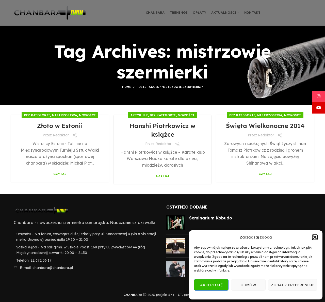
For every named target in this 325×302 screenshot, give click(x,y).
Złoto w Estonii (60, 126)
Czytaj (60, 174)
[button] (314, 237)
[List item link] (85, 260)
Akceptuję (211, 284)
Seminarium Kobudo (210, 217)
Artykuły (139, 115)
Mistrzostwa (64, 115)
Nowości (87, 115)
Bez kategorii (37, 115)
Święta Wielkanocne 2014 (265, 126)
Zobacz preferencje (293, 284)
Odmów (248, 284)
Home (126, 87)
